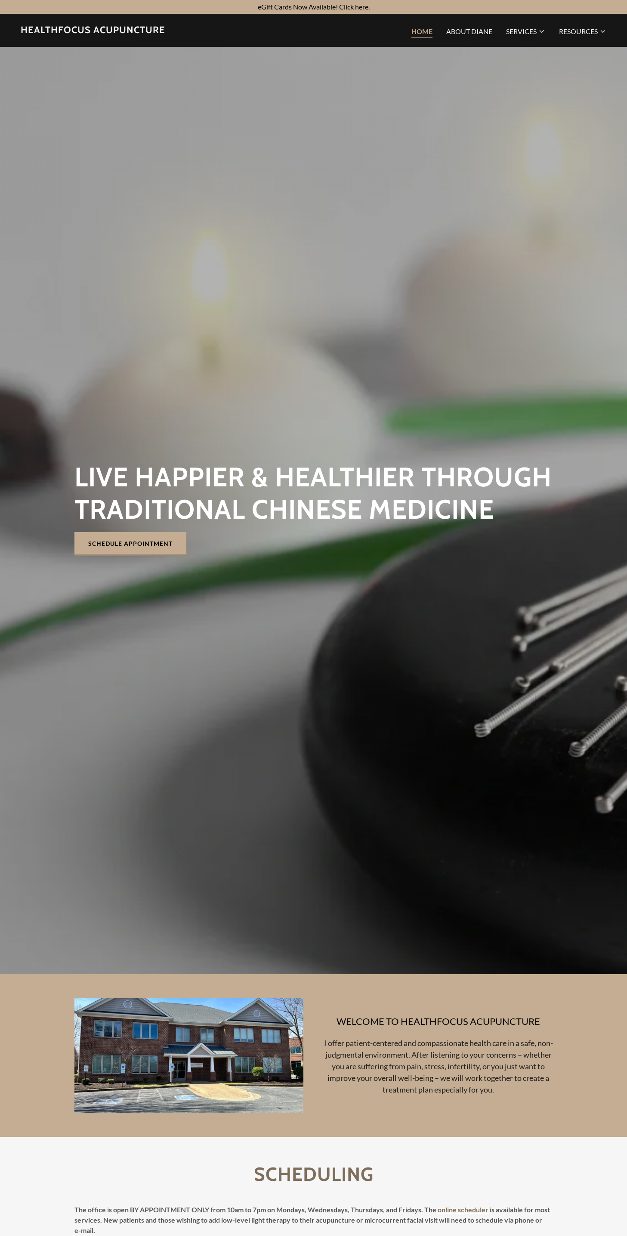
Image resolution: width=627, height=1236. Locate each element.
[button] (525, 31)
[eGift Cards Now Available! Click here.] (313, 7)
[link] (93, 30)
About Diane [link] (469, 31)
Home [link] (421, 31)
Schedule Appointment (130, 543)
